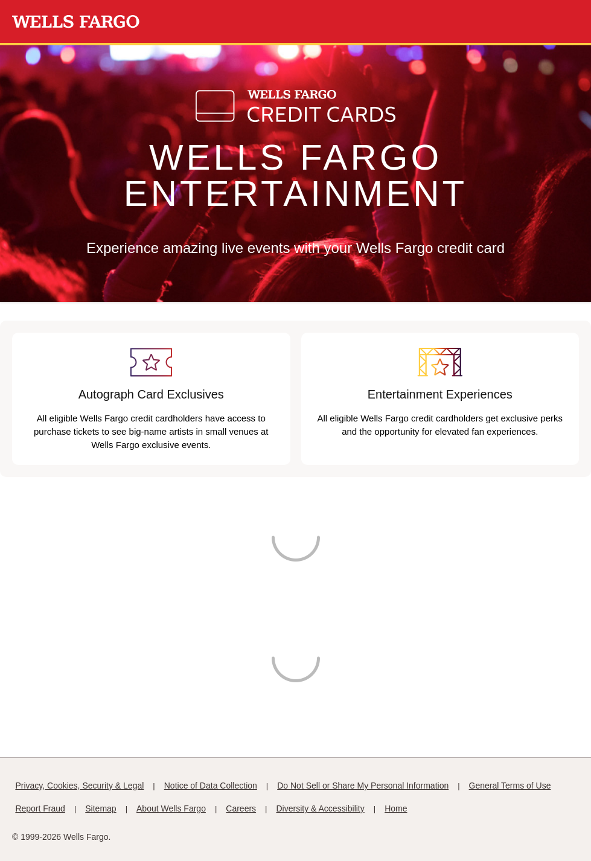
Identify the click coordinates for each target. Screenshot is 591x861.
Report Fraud (40, 808)
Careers (241, 808)
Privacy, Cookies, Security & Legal (79, 785)
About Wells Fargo (171, 808)
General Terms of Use (510, 785)
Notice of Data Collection (210, 785)
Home (396, 808)
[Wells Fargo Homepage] (75, 21)
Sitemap (100, 808)
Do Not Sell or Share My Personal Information (363, 785)
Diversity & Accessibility (320, 808)
